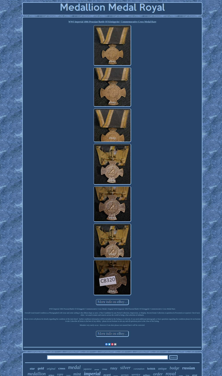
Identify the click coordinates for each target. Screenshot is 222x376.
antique (162, 368)
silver (125, 367)
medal (74, 367)
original (51, 368)
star (32, 368)
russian (188, 368)
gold (41, 368)
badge (174, 368)
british (151, 368)
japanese (88, 369)
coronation (139, 368)
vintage (104, 369)
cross (61, 368)
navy (113, 368)
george (96, 369)
